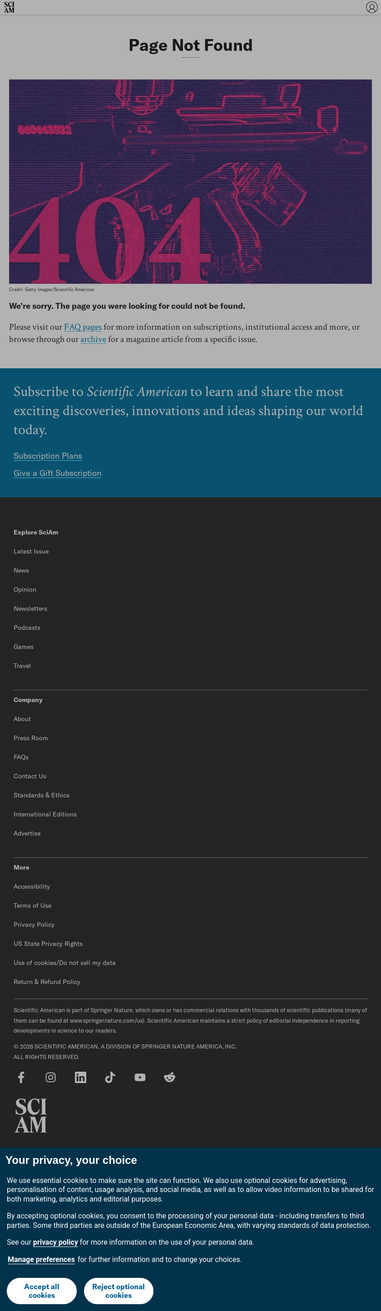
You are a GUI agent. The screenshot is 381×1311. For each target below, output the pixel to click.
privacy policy (55, 1242)
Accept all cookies (41, 1291)
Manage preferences (41, 1259)
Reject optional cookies (118, 1291)
